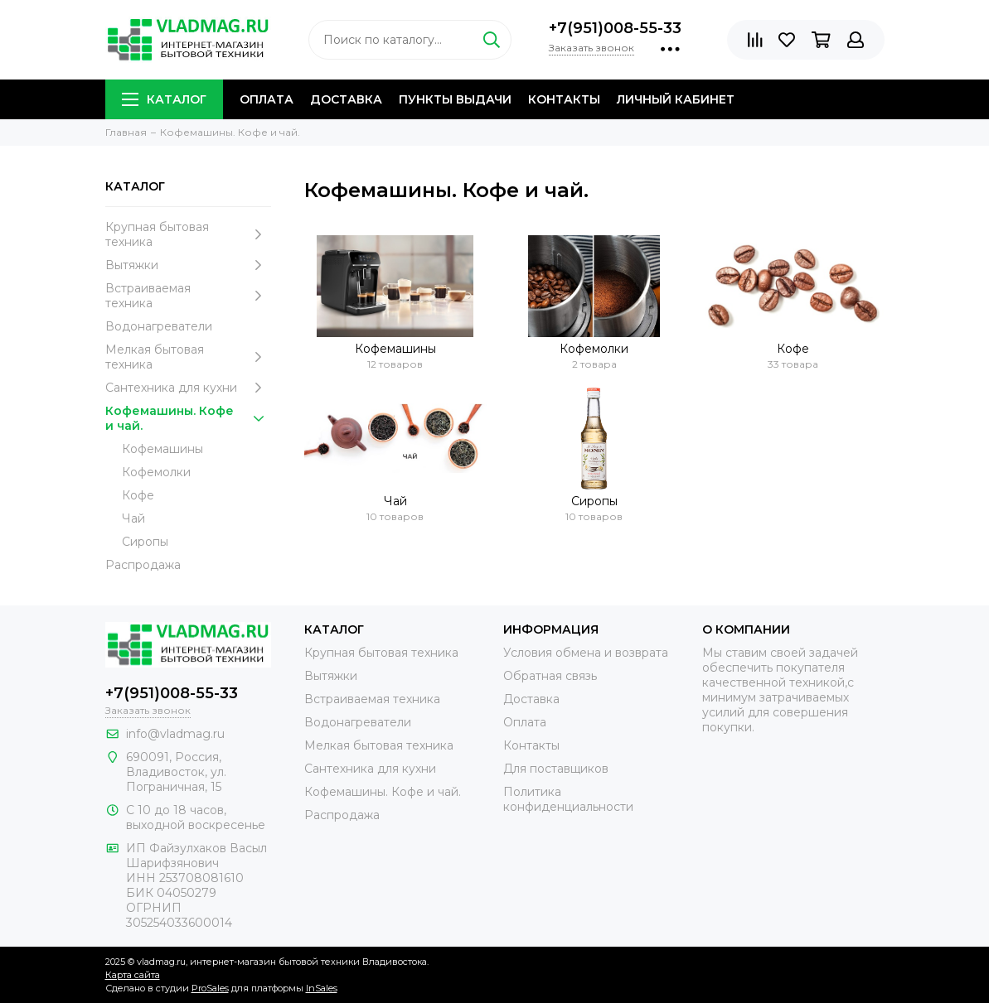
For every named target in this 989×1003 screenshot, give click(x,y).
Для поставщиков (555, 768)
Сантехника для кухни (188, 387)
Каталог (164, 99)
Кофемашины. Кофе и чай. (188, 418)
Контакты (564, 99)
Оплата (266, 99)
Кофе (138, 495)
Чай (133, 518)
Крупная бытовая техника (188, 234)
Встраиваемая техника (188, 296)
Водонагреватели (158, 326)
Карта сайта (132, 975)
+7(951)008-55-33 (615, 28)
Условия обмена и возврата (585, 652)
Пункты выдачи (455, 99)
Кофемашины (162, 448)
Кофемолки (156, 472)
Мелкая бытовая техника (188, 357)
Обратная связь (550, 675)
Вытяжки (188, 265)
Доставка (346, 99)
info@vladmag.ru (175, 733)
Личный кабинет (675, 99)
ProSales (210, 988)
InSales (321, 988)
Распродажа (143, 564)
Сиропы (145, 541)
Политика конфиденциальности (568, 799)
